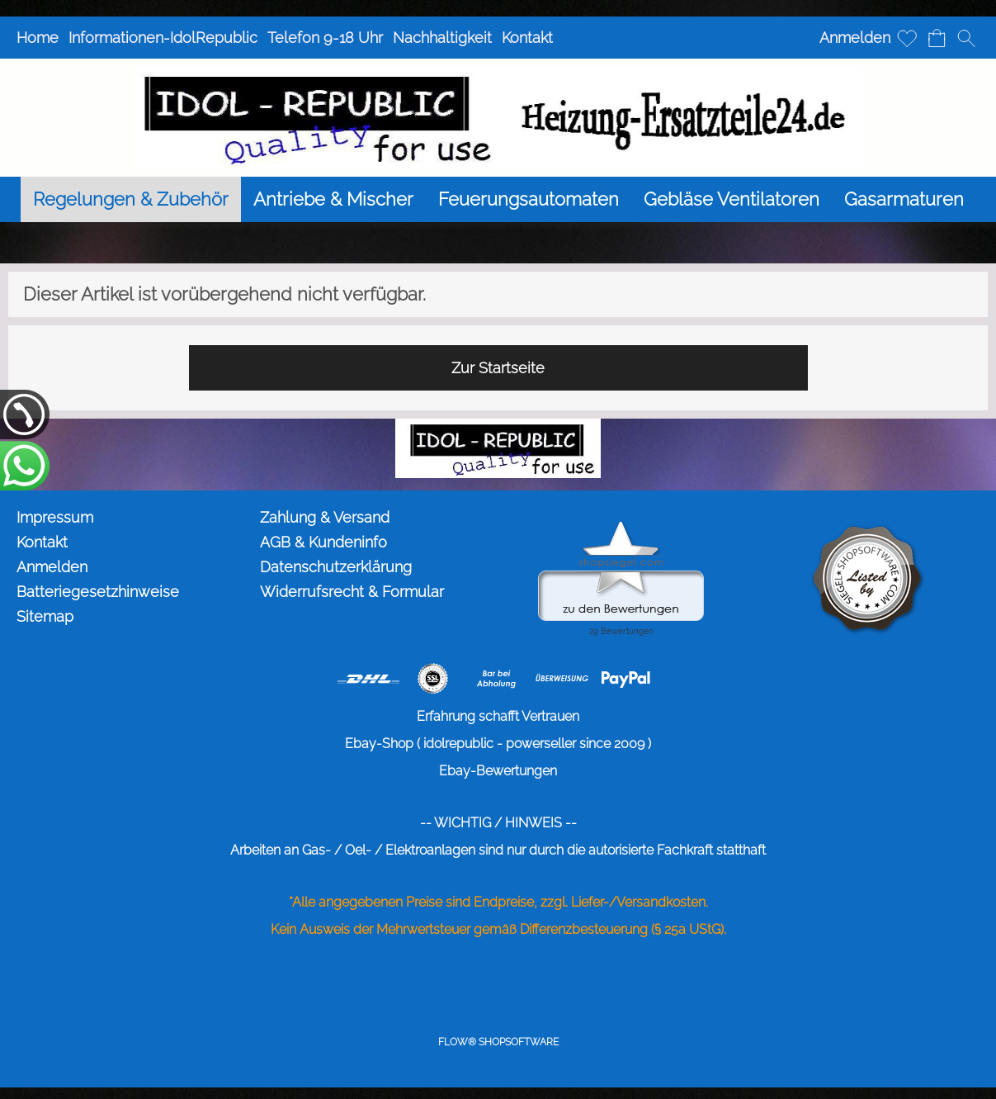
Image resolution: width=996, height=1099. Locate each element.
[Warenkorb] (936, 38)
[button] (966, 38)
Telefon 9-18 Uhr (325, 37)
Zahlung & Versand (324, 517)
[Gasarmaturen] (904, 199)
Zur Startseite (498, 368)
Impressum (55, 517)
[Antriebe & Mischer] (333, 199)
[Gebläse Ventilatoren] (731, 199)
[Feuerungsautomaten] (528, 199)
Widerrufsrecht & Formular (352, 591)
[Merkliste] (907, 38)
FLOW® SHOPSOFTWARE (498, 1042)
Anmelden (854, 37)
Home (38, 37)
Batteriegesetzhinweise (98, 591)
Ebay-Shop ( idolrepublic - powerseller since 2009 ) (498, 743)
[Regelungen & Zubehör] (131, 199)
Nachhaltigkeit (442, 37)
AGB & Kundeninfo (323, 542)
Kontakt (527, 37)
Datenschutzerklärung (336, 567)
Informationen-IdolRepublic (162, 37)
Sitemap (45, 616)
